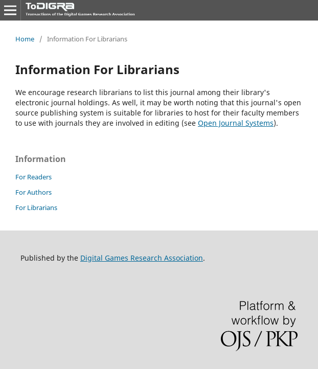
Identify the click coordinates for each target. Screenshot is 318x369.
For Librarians (36, 207)
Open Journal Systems (236, 123)
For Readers (33, 176)
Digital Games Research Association (141, 258)
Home (24, 38)
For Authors (33, 192)
